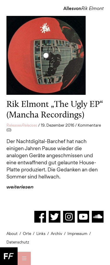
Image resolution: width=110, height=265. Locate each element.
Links (40, 233)
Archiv (56, 233)
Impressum (77, 233)
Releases (21, 125)
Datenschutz (17, 242)
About (12, 233)
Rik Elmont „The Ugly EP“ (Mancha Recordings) (54, 109)
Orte (27, 233)
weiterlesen (19, 187)
